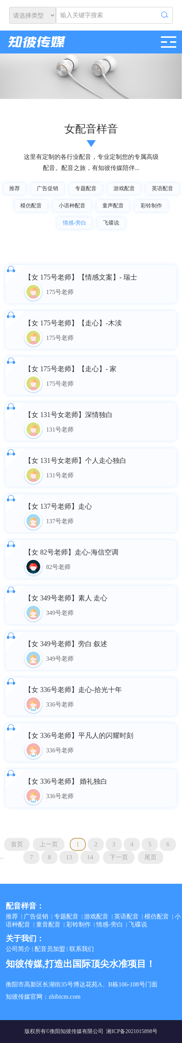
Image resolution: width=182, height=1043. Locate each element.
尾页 (150, 857)
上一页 (48, 844)
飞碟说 (111, 223)
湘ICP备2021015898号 (131, 1031)
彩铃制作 (151, 206)
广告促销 (47, 188)
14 (90, 857)
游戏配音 (124, 188)
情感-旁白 (74, 223)
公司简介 (18, 949)
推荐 (14, 188)
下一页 (119, 857)
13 (69, 857)
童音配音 (48, 924)
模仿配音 (31, 206)
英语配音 (162, 188)
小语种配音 (72, 206)
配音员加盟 (49, 949)
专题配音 (86, 188)
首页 (17, 844)
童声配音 (113, 206)
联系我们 (81, 949)
